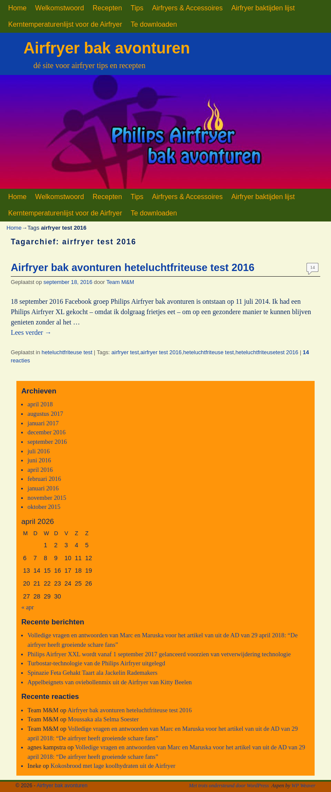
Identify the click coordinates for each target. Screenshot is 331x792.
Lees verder (31, 332)
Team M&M (120, 282)
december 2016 (47, 432)
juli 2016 (39, 451)
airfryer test (125, 352)
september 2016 (47, 441)
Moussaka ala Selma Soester (103, 719)
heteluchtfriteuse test (67, 352)
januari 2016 (43, 488)
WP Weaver (303, 786)
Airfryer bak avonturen (107, 48)
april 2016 (40, 469)
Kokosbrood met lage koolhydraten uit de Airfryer (112, 765)
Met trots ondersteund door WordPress (229, 786)
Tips (137, 8)
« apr (27, 607)
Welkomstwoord (59, 8)
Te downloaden (154, 24)
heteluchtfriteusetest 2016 (266, 352)
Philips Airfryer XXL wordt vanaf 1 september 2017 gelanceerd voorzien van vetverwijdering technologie (159, 654)
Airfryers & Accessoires (187, 8)
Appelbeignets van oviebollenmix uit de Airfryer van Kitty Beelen (110, 682)
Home (17, 8)
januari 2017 (43, 423)
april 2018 (40, 404)
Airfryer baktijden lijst (263, 8)
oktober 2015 (44, 506)
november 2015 (47, 497)
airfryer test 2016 (161, 352)
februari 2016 (44, 478)
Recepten (107, 8)
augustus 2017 (45, 413)
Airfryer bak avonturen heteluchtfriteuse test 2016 (132, 267)
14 (312, 267)
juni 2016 (39, 460)
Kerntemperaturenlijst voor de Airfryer (65, 24)
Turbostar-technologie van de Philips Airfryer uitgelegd (96, 663)
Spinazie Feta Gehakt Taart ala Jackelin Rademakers (93, 672)
